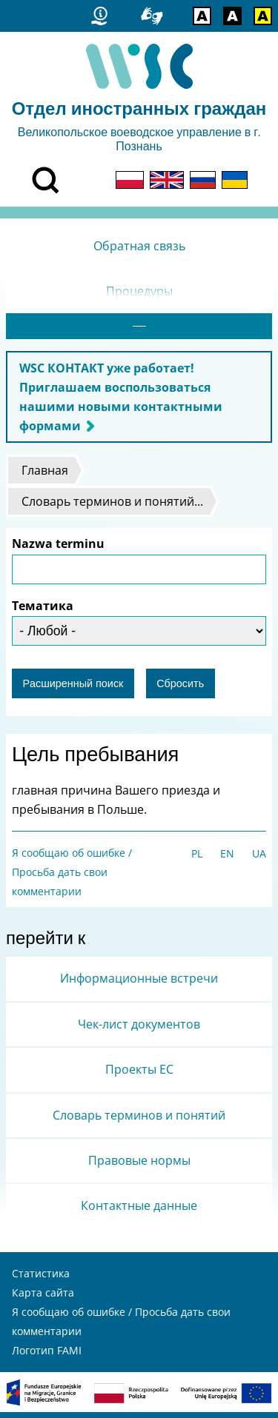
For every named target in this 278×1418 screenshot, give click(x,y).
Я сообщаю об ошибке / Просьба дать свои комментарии (72, 878)
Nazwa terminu (58, 549)
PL (196, 859)
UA (259, 859)
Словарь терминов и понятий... (112, 507)
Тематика (42, 611)
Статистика (41, 1279)
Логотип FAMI (47, 1356)
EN (227, 859)
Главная (44, 476)
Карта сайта (43, 1298)
